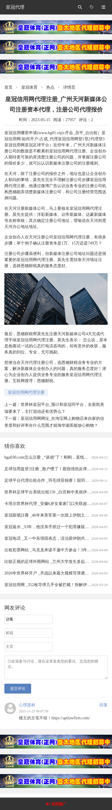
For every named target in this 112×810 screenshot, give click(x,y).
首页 (8, 87)
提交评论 (17, 692)
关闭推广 (58, 804)
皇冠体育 (29, 87)
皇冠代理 (15, 7)
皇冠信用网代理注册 (26, 392)
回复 (103, 708)
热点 (50, 87)
